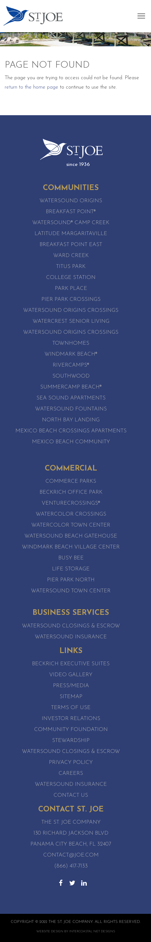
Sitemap (71, 696)
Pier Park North (71, 580)
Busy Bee (71, 558)
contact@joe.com (71, 855)
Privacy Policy (71, 762)
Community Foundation (71, 729)
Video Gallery (70, 674)
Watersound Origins (70, 200)
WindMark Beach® (70, 354)
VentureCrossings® (71, 503)
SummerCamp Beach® (71, 387)
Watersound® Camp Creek (70, 222)
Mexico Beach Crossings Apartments (71, 431)
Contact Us (71, 795)
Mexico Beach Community (71, 442)
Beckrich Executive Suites (71, 664)
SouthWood (71, 376)
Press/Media (71, 685)
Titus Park (71, 266)
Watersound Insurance (71, 637)
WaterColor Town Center (70, 525)
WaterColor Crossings (71, 514)
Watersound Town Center (71, 591)
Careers (71, 773)
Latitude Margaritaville (70, 233)
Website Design (49, 931)
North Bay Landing (71, 420)
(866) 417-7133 (71, 866)
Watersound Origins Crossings (70, 310)
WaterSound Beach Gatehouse (70, 536)
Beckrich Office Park (70, 492)
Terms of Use (71, 707)
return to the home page (31, 87)
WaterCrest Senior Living (71, 321)
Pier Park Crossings (71, 299)
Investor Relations (71, 718)
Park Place (71, 288)
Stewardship (71, 740)
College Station (71, 277)
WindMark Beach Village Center (71, 547)
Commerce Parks (70, 481)
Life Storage (71, 569)
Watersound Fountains (71, 409)
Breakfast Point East (70, 244)
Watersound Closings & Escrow (71, 626)
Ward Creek (71, 255)
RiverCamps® (71, 365)
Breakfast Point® (71, 211)
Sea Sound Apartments (71, 398)
